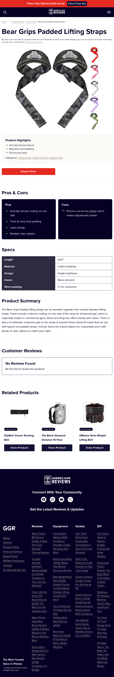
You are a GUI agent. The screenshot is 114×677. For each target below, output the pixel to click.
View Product (19, 448)
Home (4, 21)
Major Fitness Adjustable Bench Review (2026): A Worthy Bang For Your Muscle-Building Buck (40, 629)
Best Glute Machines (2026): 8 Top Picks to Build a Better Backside (62, 639)
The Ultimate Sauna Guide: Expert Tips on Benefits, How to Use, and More (83, 627)
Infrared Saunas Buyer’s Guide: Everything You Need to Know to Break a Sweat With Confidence (84, 604)
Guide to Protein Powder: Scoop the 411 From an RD (83, 582)
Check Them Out (77, 3)
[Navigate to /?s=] (4, 12)
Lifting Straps (31, 21)
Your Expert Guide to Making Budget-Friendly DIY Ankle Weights (103, 545)
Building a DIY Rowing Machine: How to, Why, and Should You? (104, 601)
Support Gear (56, 157)
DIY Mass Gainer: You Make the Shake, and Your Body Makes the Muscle (103, 654)
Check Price (28, 171)
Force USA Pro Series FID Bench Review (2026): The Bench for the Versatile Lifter (39, 601)
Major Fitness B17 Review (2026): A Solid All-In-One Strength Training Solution (40, 543)
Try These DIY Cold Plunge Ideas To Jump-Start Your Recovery (103, 627)
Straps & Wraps (18, 21)
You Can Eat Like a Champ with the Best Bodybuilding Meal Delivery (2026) (62, 616)
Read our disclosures (34, 42)
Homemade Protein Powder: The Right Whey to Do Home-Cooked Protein (103, 574)
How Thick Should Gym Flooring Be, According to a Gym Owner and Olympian (83, 543)
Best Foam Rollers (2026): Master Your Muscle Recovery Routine (62, 564)
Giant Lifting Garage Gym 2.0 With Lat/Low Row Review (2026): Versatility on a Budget (40, 658)
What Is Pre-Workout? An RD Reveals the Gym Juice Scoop (84, 564)
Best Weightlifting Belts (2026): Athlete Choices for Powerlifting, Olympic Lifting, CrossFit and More (62, 588)
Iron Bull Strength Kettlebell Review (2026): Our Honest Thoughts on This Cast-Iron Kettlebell (39, 572)
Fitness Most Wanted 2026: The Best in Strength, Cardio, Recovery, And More (62, 543)
